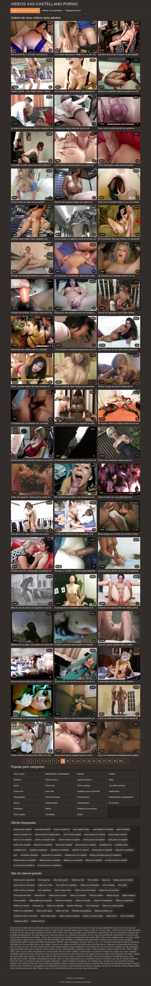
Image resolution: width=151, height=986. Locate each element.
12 (78, 761)
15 (94, 761)
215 (121, 761)
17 (104, 761)
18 (110, 761)
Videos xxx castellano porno (44, 4)
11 (73, 761)
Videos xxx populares (52, 10)
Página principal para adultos (25, 10)
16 (99, 761)
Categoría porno (73, 10)
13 (83, 761)
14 (88, 761)
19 (115, 761)
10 (67, 761)
